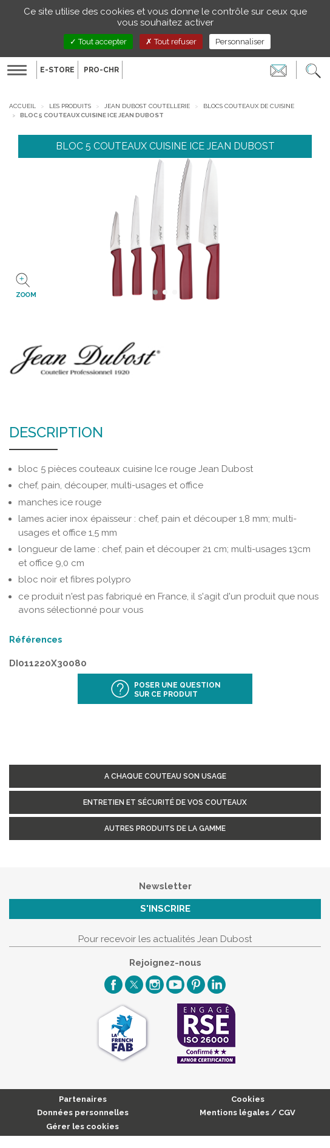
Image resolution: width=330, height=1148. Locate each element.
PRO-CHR (101, 70)
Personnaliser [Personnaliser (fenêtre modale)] (239, 41)
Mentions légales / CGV (247, 1112)
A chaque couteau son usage (165, 776)
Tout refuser (171, 41)
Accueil (22, 106)
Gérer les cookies (82, 1126)
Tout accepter (98, 41)
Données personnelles (83, 1112)
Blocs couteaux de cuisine (248, 106)
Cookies (247, 1099)
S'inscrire (165, 908)
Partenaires (83, 1099)
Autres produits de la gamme (165, 828)
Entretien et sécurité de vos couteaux (165, 802)
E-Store (57, 70)
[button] (313, 70)
